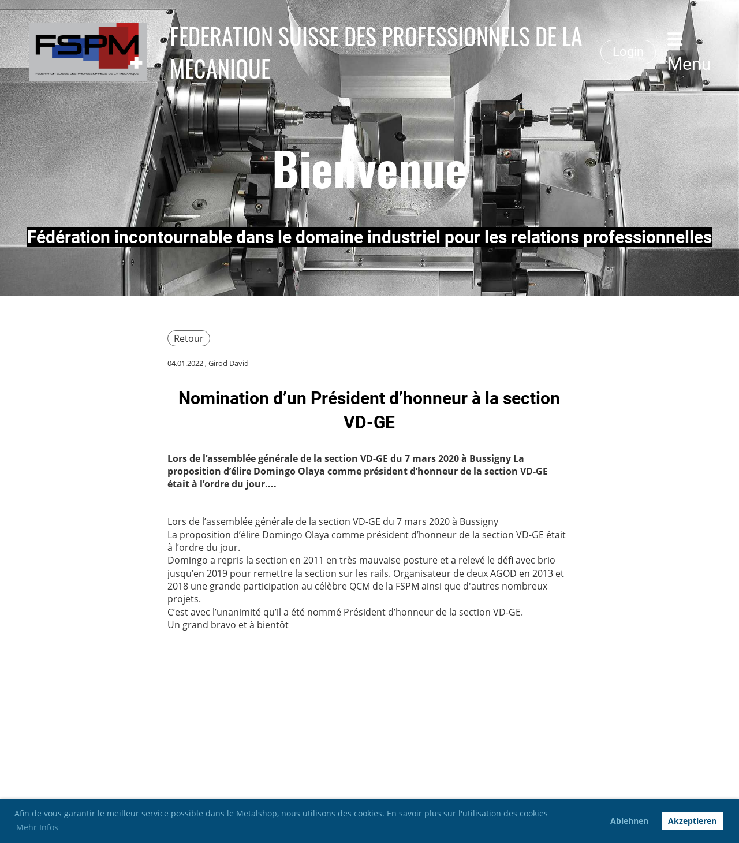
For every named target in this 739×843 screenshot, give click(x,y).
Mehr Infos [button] (37, 827)
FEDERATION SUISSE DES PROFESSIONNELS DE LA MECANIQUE (376, 52)
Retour (189, 338)
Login (628, 51)
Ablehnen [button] (629, 820)
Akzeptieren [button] (692, 820)
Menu (689, 52)
